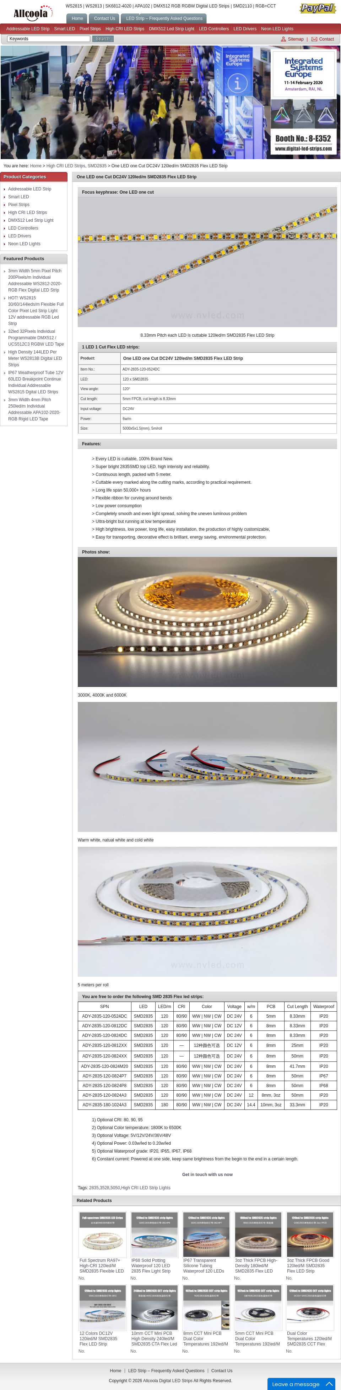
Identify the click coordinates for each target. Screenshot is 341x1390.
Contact (326, 39)
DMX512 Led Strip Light (171, 28)
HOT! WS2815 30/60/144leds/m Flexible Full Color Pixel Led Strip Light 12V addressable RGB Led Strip (36, 310)
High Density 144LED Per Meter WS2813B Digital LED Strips (35, 358)
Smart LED (64, 28)
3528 (104, 1187)
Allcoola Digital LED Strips (33, 13)
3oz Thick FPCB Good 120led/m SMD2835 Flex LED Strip (308, 1266)
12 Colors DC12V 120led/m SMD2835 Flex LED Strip (98, 1339)
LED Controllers (214, 28)
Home (36, 165)
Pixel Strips (90, 28)
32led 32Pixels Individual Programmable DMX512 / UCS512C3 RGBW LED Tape (36, 338)
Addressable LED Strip (27, 28)
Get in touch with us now (207, 1174)
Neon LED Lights (277, 28)
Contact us (221, 1370)
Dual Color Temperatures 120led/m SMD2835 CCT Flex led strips (309, 1341)
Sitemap (296, 39)
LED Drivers (245, 28)
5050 (115, 1187)
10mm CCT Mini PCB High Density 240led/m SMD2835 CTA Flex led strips (154, 1341)
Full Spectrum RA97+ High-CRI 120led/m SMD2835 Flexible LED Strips (102, 1268)
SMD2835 (97, 165)
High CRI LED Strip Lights (145, 1187)
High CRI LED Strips (124, 28)
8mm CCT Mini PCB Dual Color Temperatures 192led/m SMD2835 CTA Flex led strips (206, 1344)
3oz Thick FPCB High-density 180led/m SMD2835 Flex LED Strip (256, 1268)
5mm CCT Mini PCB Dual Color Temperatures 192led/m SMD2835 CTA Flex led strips (258, 1344)
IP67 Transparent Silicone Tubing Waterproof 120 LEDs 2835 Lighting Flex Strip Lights (205, 1271)
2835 (94, 1187)
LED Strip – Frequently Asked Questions (166, 1370)
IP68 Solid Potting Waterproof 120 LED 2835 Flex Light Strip (150, 1266)
